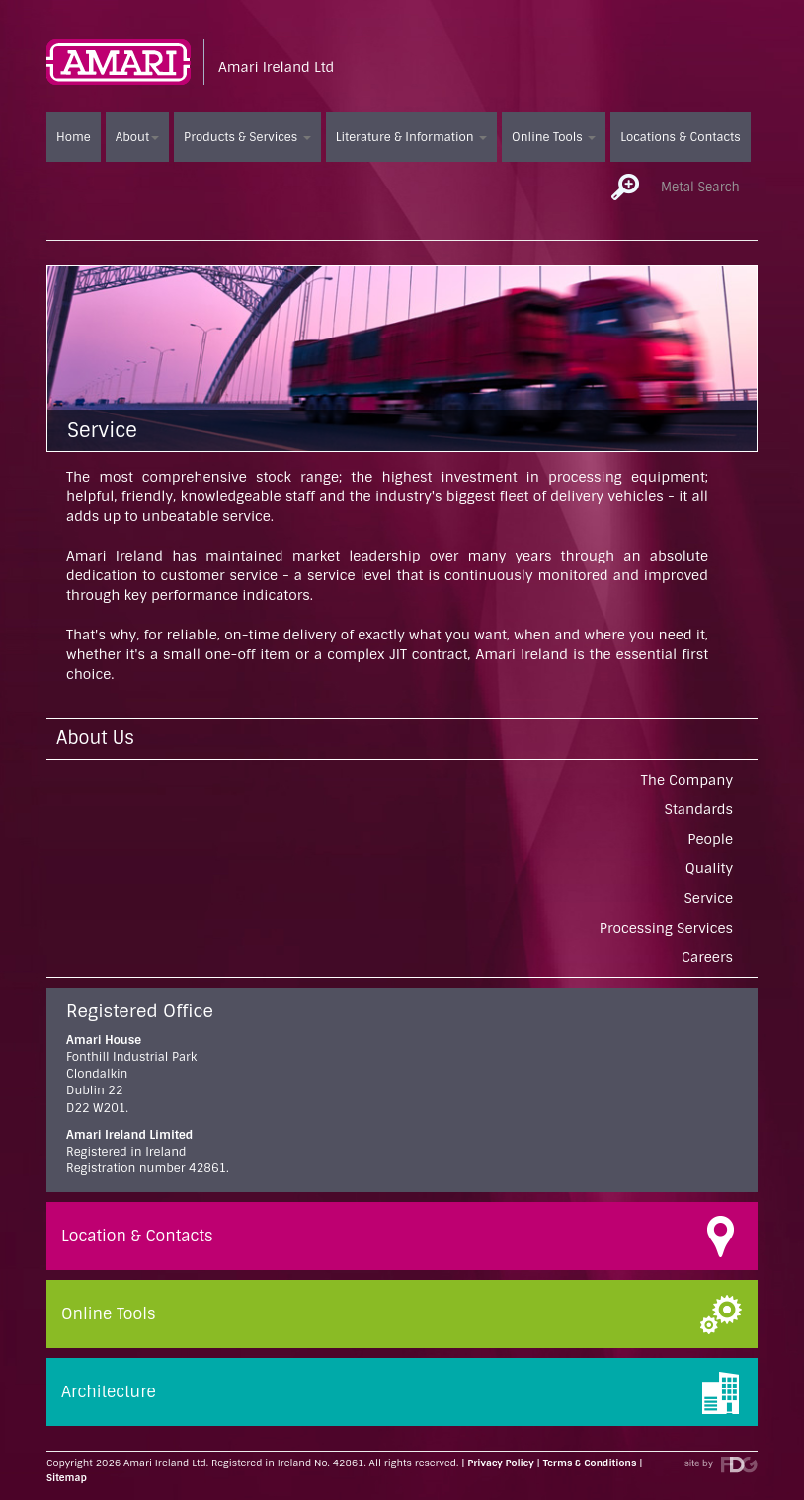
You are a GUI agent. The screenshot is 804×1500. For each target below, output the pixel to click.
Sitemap (66, 1477)
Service (709, 898)
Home (73, 137)
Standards (699, 809)
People (710, 839)
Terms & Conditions (590, 1463)
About (137, 137)
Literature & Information (411, 137)
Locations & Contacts (680, 137)
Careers (707, 957)
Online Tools (554, 137)
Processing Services (666, 928)
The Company (687, 779)
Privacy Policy (500, 1463)
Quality (709, 868)
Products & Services (247, 137)
